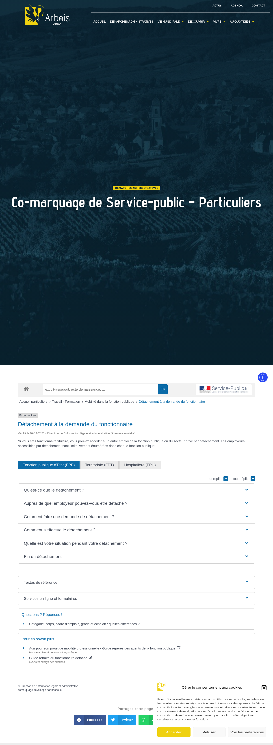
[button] (264, 687)
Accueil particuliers (34, 401)
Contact (258, 5)
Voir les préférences (247, 732)
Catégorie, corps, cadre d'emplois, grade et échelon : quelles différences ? (84, 624)
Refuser (209, 732)
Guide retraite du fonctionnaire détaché (60, 658)
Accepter (174, 732)
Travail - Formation (66, 401)
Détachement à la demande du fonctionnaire (172, 401)
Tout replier (217, 478)
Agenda (237, 5)
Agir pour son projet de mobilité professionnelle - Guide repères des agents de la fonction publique (104, 648)
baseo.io (56, 690)
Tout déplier (243, 478)
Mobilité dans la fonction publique (109, 401)
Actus (217, 5)
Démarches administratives (136, 187)
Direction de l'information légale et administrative (49, 686)
